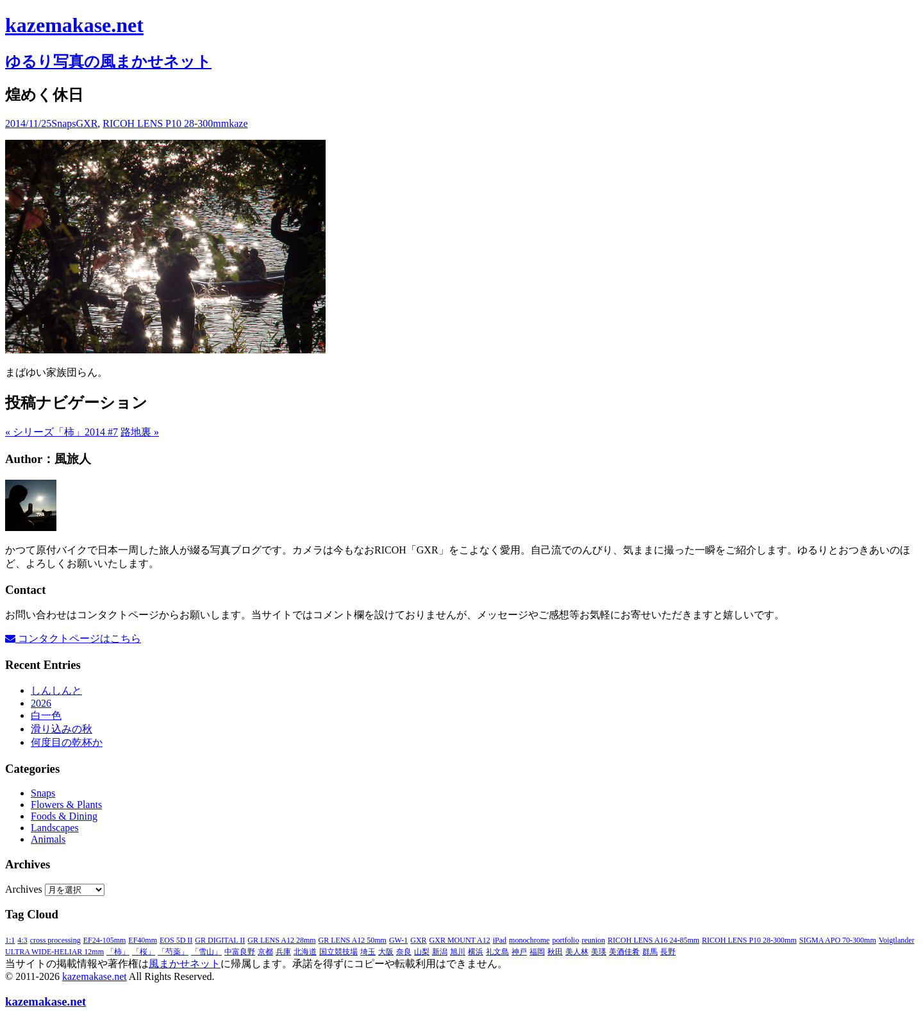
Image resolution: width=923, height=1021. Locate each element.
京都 (265, 951)
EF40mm (142, 940)
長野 (668, 951)
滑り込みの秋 (61, 728)
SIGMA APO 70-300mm (837, 940)
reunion (593, 940)
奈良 (404, 951)
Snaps (63, 123)
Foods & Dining (64, 816)
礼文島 (497, 951)
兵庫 (283, 951)
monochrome (529, 940)
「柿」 (117, 951)
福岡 (537, 951)
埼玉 (368, 951)
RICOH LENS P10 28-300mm (166, 123)
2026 (41, 703)
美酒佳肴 (624, 951)
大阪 (386, 951)
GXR (87, 123)
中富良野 (239, 951)
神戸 (519, 951)
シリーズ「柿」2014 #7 (61, 431)
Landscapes (55, 827)
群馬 (650, 951)
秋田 (555, 951)
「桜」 (143, 951)
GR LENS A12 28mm (281, 940)
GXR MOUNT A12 (459, 940)
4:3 (22, 940)
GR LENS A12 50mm (353, 940)
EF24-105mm (104, 940)
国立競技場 (338, 951)
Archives (23, 889)
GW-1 (398, 940)
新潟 (439, 951)
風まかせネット (184, 963)
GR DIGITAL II (220, 940)
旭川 (457, 951)
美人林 (576, 951)
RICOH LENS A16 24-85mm (653, 940)
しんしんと (56, 690)
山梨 (421, 951)
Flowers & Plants (66, 804)
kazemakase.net (94, 976)
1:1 (10, 940)
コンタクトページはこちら (73, 638)
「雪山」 (206, 951)
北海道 (305, 951)
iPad (499, 940)
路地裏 (140, 431)
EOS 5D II (176, 940)
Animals (48, 839)
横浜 (475, 951)
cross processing (55, 940)
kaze (238, 123)
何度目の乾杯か (67, 742)
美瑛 (598, 951)
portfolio (565, 940)
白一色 (46, 715)
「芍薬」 (173, 951)
